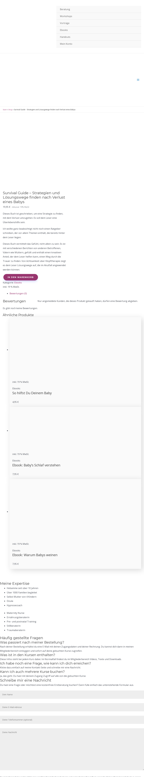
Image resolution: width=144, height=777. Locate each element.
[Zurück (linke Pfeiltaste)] (5, 775)
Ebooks (18, 256)
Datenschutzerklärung (8, 715)
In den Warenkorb (21, 251)
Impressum (13, 754)
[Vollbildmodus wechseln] (29, 771)
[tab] (75, 267)
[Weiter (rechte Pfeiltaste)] (17, 775)
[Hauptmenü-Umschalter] (138, 45)
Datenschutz (13, 758)
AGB (9, 749)
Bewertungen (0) (18, 267)
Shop (10, 54)
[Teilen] (17, 771)
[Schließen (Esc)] (5, 771)
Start (4, 54)
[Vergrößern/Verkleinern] (41, 771)
